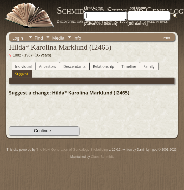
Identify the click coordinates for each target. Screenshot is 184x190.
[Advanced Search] (100, 23)
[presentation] (49, 111)
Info (77, 38)
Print (166, 37)
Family (149, 66)
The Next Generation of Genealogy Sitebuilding (72, 149)
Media (58, 38)
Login (17, 38)
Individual (23, 66)
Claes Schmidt (102, 157)
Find (39, 38)
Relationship (103, 66)
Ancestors (47, 66)
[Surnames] (137, 23)
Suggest (21, 73)
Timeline (128, 66)
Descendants (74, 66)
